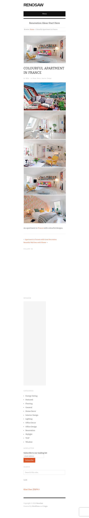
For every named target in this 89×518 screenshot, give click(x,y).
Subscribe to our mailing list (35, 453)
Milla (27, 78)
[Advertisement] (35, 343)
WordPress (36, 506)
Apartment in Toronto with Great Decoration (41, 239)
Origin (45, 506)
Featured (29, 400)
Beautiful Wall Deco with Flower (35, 242)
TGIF (27, 438)
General (28, 407)
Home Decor (37, 78)
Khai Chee (28, 489)
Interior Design (46, 78)
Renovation (30, 430)
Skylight (28, 434)
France (41, 228)
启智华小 (36, 489)
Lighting (28, 419)
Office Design (31, 427)
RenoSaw (33, 5)
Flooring (29, 404)
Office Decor (30, 423)
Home (32, 29)
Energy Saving (31, 396)
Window (28, 442)
